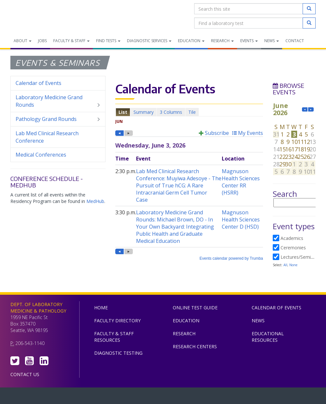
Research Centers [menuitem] (195, 346)
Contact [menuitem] (294, 40)
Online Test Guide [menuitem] (195, 307)
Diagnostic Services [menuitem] (149, 40)
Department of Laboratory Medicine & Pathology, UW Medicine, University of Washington (43, 16)
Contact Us (24, 374)
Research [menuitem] (222, 40)
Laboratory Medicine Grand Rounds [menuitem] (58, 101)
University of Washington (191, 397)
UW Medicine (109, 397)
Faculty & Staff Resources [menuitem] (114, 336)
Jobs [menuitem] (42, 40)
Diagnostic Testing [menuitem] (118, 353)
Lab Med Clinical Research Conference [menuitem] (47, 137)
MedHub (95, 201)
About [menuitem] (22, 40)
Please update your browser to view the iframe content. (189, 112)
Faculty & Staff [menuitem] (71, 40)
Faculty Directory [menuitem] (117, 320)
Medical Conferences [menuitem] (41, 154)
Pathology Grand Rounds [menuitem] (58, 119)
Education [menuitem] (191, 40)
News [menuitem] (271, 40)
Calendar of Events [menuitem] (38, 83)
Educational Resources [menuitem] (268, 336)
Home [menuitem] (101, 307)
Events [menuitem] (249, 40)
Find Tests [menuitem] (108, 40)
